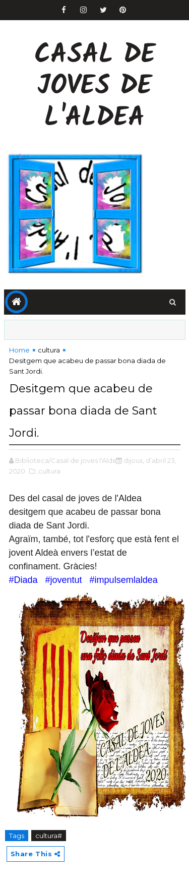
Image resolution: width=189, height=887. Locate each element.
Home (19, 350)
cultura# (48, 836)
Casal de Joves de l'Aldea (94, 87)
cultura (49, 350)
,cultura (48, 471)
